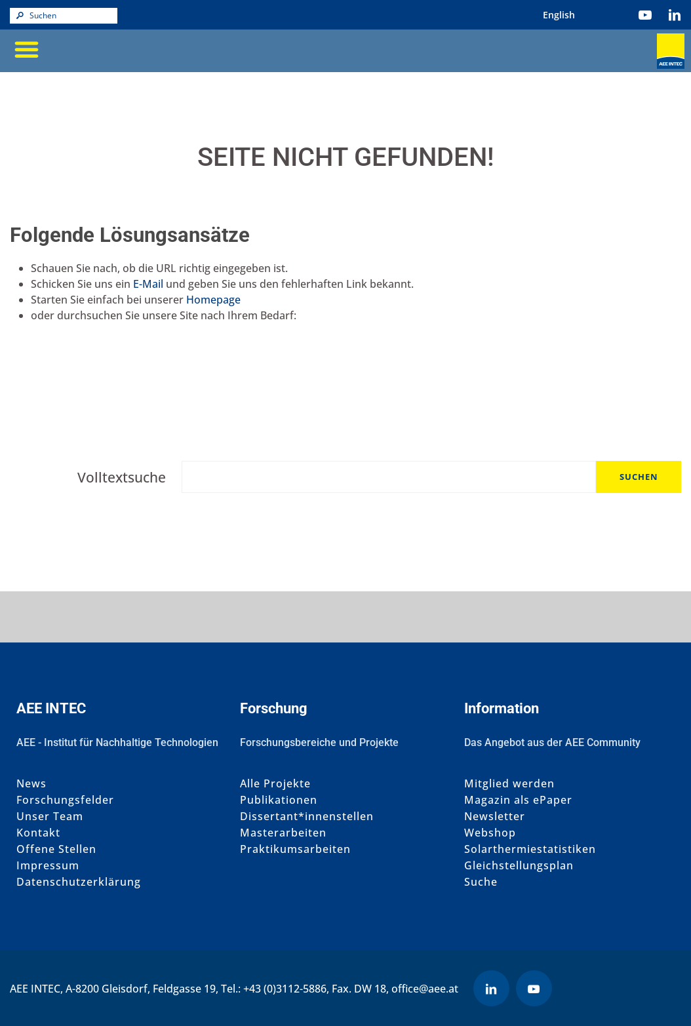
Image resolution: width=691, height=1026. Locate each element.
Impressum (47, 866)
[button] (26, 49)
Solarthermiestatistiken (530, 849)
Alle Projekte (275, 784)
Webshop (490, 833)
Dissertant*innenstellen (307, 816)
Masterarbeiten (283, 833)
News (31, 784)
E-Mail (148, 284)
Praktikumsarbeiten (295, 849)
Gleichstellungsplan (519, 866)
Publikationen (278, 800)
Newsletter (494, 816)
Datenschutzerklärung (78, 882)
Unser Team (49, 816)
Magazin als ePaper (518, 800)
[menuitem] (559, 14)
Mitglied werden (509, 784)
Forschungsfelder (65, 800)
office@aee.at (424, 988)
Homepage (213, 299)
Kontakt (38, 833)
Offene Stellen (56, 849)
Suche (481, 882)
